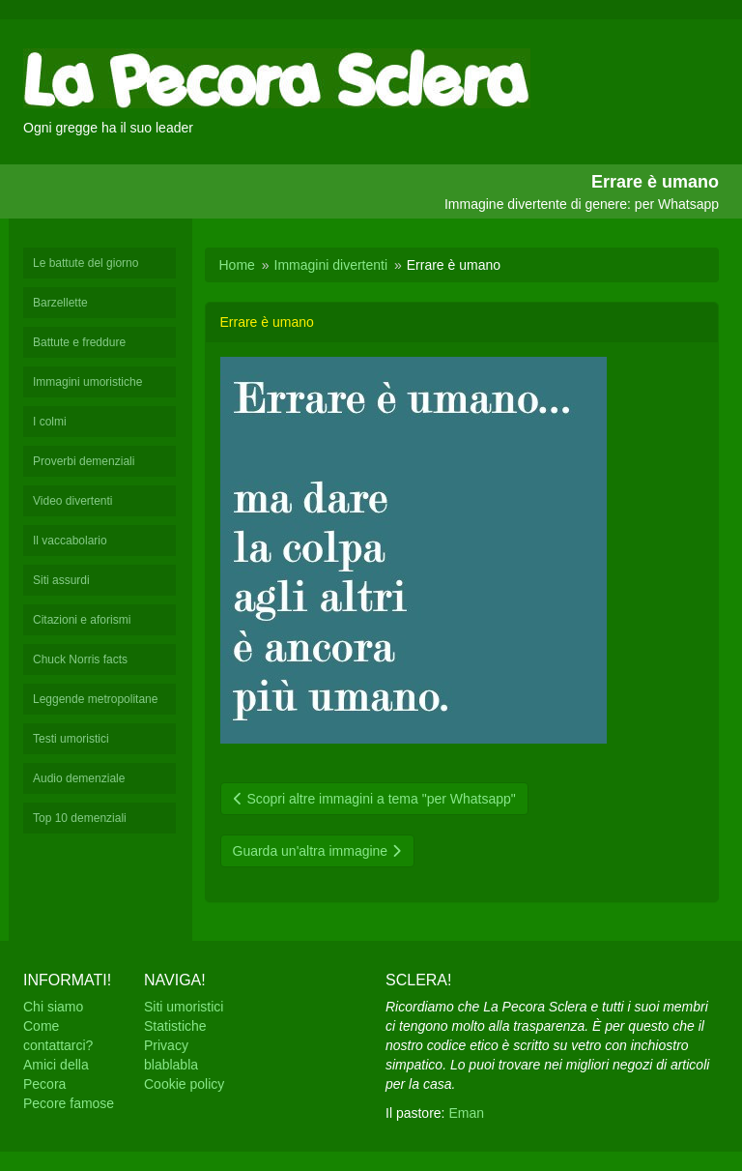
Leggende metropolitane (95, 699)
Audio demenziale (79, 778)
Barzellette (60, 302)
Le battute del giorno (85, 263)
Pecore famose (68, 1103)
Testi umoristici (71, 739)
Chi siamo (53, 1006)
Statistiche (175, 1026)
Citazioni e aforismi (81, 620)
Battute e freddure (79, 342)
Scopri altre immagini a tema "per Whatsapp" (374, 798)
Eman (466, 1113)
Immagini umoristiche (87, 382)
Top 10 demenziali (80, 818)
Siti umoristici (183, 1006)
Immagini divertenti (331, 265)
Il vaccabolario (70, 540)
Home (237, 265)
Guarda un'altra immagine (318, 851)
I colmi (50, 421)
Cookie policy (184, 1084)
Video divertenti (73, 501)
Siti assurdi (61, 580)
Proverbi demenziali (83, 461)
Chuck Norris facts (80, 659)
